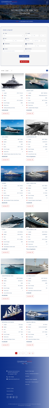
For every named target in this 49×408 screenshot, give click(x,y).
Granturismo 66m (7, 276)
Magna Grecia (30, 322)
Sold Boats (27, 376)
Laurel (4, 183)
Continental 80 (31, 137)
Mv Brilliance (30, 276)
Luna (3, 90)
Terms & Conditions (10, 391)
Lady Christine (31, 183)
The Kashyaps (27, 405)
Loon (3, 229)
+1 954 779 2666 (11, 376)
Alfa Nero (5, 137)
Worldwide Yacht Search (34, 373)
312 (29, 353)
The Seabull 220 (31, 229)
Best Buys (27, 373)
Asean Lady (29, 90)
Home (17, 21)
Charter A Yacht (28, 381)
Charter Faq (27, 384)
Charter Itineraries (35, 381)
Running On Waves (8, 322)
